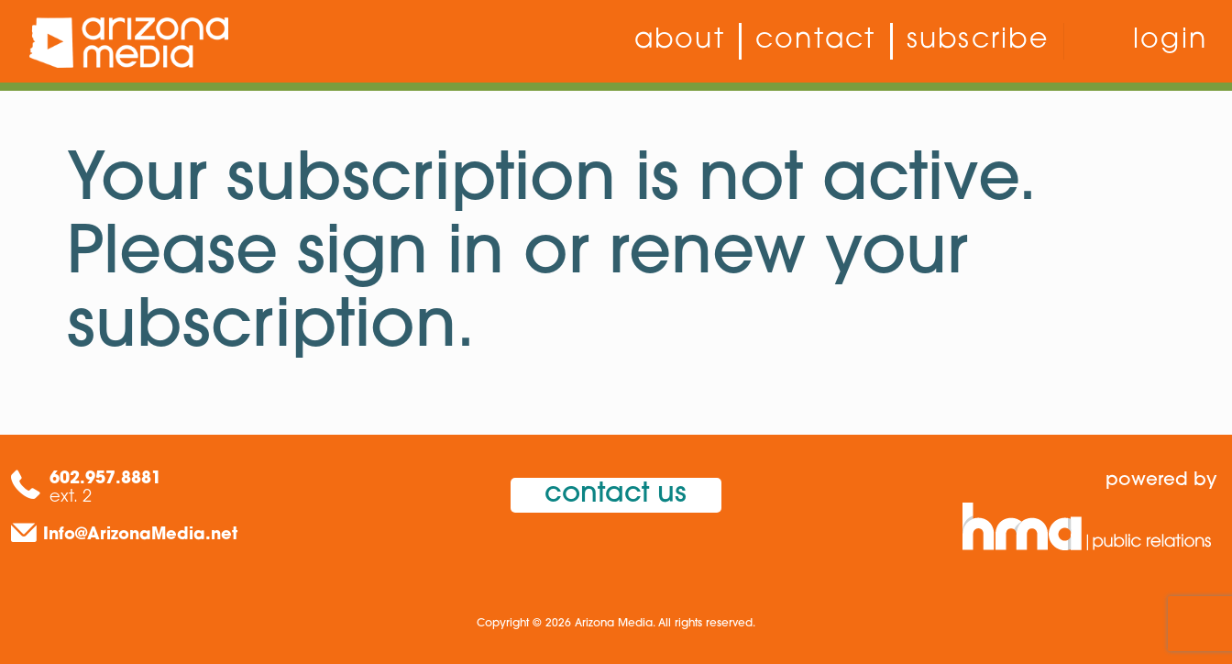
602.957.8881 (105, 479)
